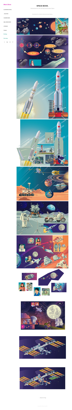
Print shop (6, 38)
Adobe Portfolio (44, 406)
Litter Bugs (6, 26)
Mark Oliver (7, 4)
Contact (5, 30)
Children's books (7, 17)
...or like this (6, 13)
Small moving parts (7, 22)
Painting (5, 34)
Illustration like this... (8, 9)
